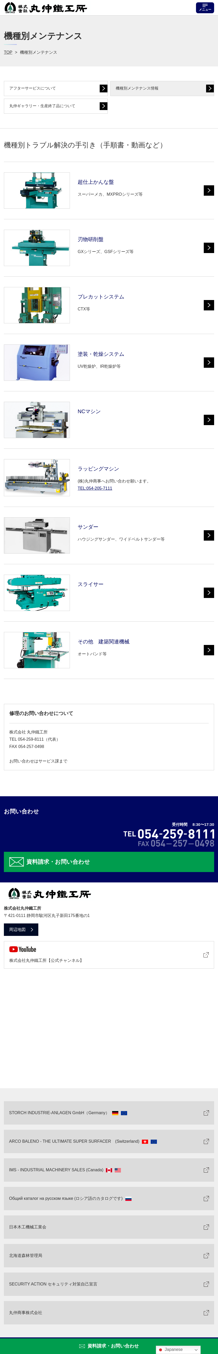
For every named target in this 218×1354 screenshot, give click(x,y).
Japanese (170, 1350)
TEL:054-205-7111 (95, 488)
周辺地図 (17, 929)
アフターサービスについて (32, 88)
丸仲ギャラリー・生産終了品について (42, 106)
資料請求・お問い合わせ (113, 1346)
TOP (8, 52)
